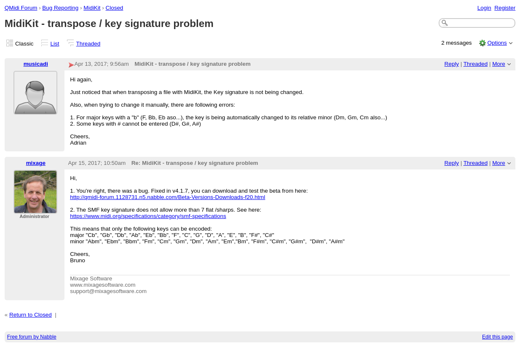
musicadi (36, 64)
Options (497, 43)
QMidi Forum (21, 8)
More (498, 64)
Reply (452, 64)
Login (484, 8)
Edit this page (497, 337)
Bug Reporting (60, 8)
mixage (36, 163)
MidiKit (91, 8)
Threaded (88, 43)
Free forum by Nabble (31, 337)
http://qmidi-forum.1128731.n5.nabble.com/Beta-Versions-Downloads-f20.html (167, 197)
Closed (114, 8)
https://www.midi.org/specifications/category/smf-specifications (148, 216)
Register (504, 8)
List (55, 43)
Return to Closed (30, 315)
